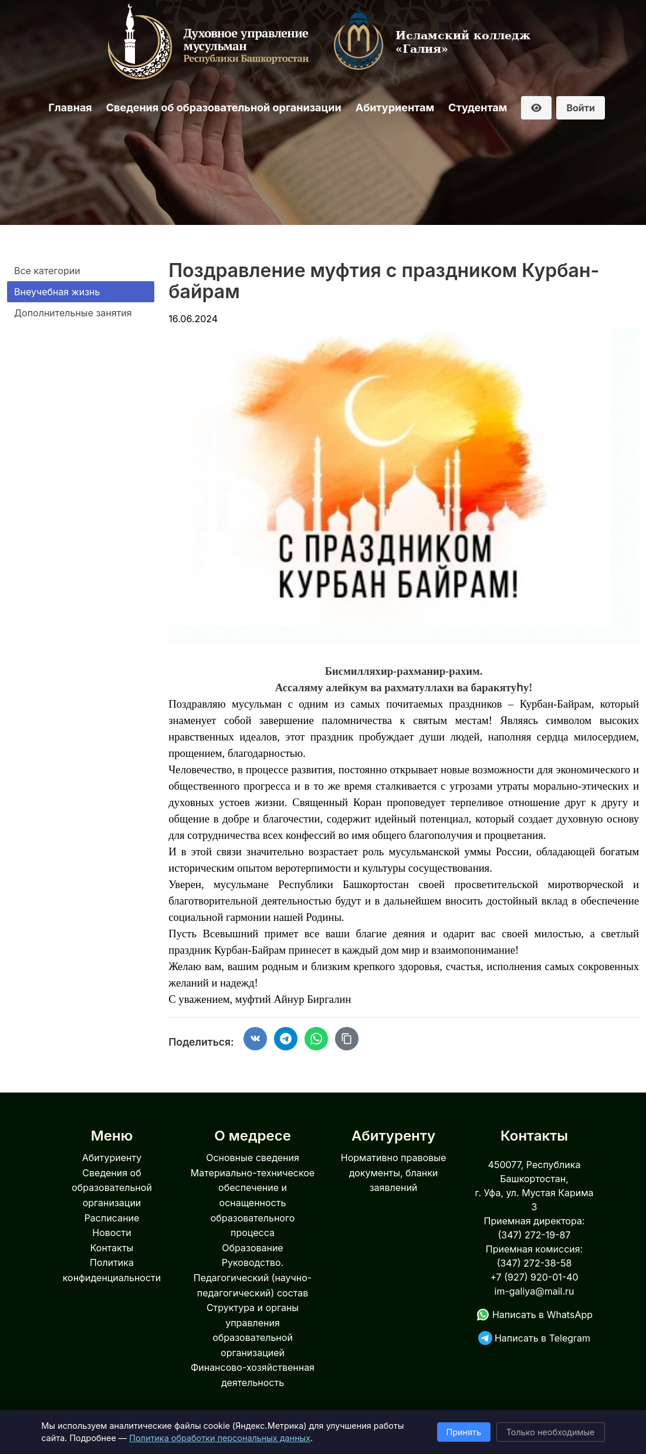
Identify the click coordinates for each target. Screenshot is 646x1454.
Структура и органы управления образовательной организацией (253, 1330)
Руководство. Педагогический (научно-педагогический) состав (253, 1277)
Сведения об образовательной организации (223, 107)
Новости (111, 1232)
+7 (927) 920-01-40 (534, 1277)
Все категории (47, 271)
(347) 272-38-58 (534, 1263)
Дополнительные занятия (73, 313)
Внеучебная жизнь (57, 292)
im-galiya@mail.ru (534, 1291)
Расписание (112, 1218)
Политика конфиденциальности (112, 1270)
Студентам (477, 107)
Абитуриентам (395, 107)
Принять (464, 1432)
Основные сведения (252, 1157)
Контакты (112, 1248)
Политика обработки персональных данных (219, 1438)
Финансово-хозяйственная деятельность (252, 1374)
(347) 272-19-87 (534, 1235)
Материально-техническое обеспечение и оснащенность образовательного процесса (252, 1202)
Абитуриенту (111, 1157)
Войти (580, 108)
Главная (70, 107)
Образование (252, 1248)
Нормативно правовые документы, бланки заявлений (393, 1172)
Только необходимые (550, 1432)
